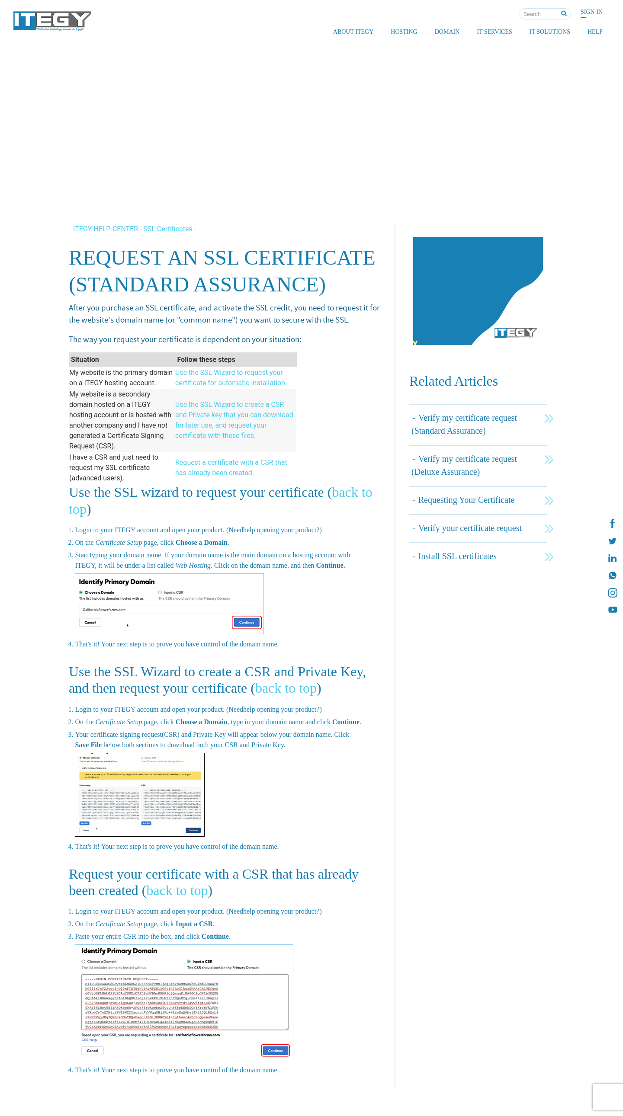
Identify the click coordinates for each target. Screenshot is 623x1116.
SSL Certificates (167, 229)
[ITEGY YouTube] (612, 610)
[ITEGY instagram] (612, 592)
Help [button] (595, 32)
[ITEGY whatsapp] (612, 575)
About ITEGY (353, 32)
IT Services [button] (494, 32)
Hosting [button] (404, 32)
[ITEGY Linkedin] (612, 558)
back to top (286, 688)
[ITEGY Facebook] (612, 523)
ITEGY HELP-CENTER (106, 229)
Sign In (592, 12)
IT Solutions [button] (550, 32)
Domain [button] (447, 32)
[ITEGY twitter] (612, 540)
